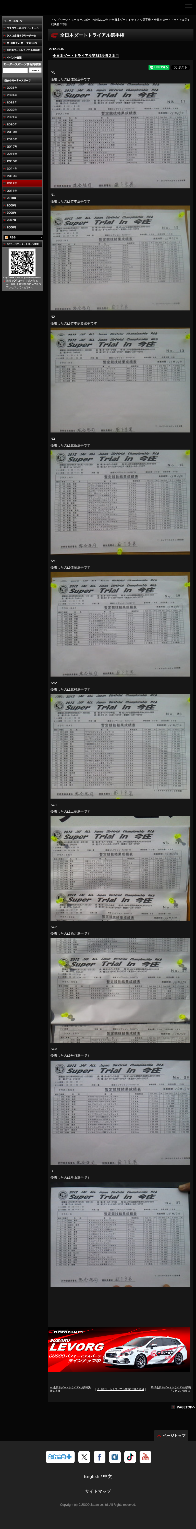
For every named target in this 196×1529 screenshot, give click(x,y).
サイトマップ (98, 1491)
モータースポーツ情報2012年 (89, 19)
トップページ (59, 19)
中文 (107, 1476)
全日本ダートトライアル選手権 (131, 19)
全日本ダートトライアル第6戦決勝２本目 (86, 56)
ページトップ (174, 1436)
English (91, 1476)
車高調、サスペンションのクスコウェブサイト (30, 9)
